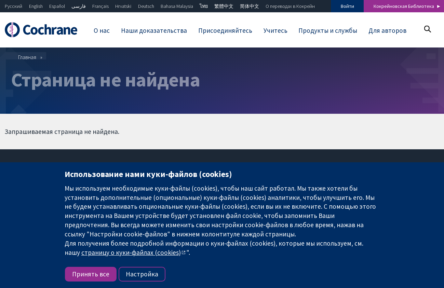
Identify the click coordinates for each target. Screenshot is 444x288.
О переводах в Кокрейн (290, 6)
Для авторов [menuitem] (387, 30)
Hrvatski (123, 6)
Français (100, 6)
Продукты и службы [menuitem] (327, 30)
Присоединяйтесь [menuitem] (225, 30)
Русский (13, 6)
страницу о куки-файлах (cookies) (131, 252)
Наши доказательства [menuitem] (154, 30)
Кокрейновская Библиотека (404, 6)
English (36, 6)
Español (57, 6)
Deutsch (146, 6)
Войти (347, 6)
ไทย (204, 6)
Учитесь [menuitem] (275, 30)
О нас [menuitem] (102, 30)
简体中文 (249, 6)
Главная (27, 57)
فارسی (78, 6)
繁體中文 (223, 6)
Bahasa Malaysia (177, 6)
